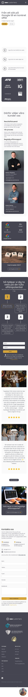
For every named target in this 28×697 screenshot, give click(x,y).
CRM (2, 671)
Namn (3, 561)
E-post (3, 573)
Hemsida (3, 580)
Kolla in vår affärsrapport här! (14, 512)
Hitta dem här (22, 555)
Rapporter (4, 651)
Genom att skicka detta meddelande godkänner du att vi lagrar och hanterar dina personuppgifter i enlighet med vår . (14, 603)
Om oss (11, 24)
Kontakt (4, 24)
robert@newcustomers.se (12, 211)
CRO (2, 668)
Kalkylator (4, 656)
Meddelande (4, 586)
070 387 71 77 (7, 549)
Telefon (3, 567)
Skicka (10, 351)
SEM (2, 666)
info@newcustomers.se (9, 552)
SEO (2, 663)
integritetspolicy (14, 359)
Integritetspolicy (18, 661)
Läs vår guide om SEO (14, 269)
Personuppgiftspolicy (20, 663)
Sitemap (17, 651)
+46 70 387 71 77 (10, 178)
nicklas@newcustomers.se (12, 180)
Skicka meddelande (14, 598)
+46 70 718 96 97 (10, 209)
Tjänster (3, 649)
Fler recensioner (14, 480)
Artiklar (3, 654)
